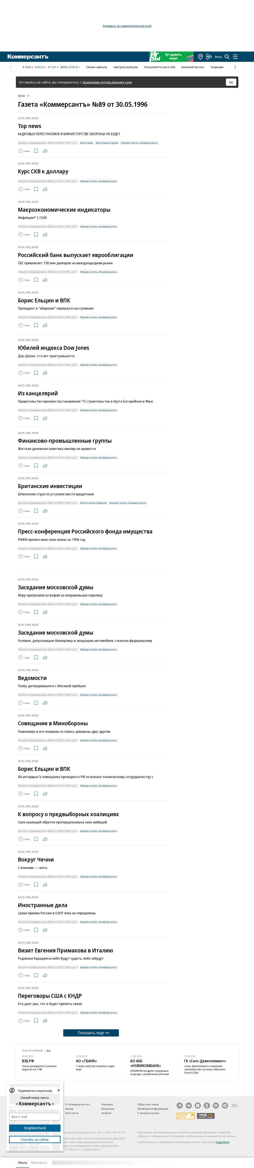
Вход (218, 57)
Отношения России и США (159, 67)
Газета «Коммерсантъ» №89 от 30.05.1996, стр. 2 (49, 410)
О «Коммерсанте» (77, 1104)
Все (48, 1050)
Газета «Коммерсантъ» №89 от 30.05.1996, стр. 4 (49, 922)
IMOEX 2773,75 (69, 67)
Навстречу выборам (126, 67)
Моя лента (39, 1162)
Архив (69, 1108)
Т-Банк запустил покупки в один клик (95, 1067)
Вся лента (217, 1163)
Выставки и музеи (107, 143)
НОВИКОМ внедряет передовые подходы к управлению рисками (149, 1072)
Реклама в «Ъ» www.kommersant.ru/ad (127, 26)
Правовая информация (153, 1108)
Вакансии (107, 1108)
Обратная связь (148, 1104)
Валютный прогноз (192, 67)
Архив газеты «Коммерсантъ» (140, 143)
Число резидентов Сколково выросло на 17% (39, 1067)
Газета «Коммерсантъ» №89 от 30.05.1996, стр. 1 (49, 143)
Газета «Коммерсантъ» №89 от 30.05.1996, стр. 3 (49, 695)
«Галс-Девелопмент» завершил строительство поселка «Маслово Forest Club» (204, 1069)
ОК (231, 82)
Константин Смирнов (94, 503)
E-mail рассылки (148, 1113)
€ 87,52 (39, 67)
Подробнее (222, 1142)
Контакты (72, 1113)
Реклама (107, 1104)
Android (106, 1113)
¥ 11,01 (52, 67)
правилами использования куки (107, 82)
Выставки (87, 143)
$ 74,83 (27, 67)
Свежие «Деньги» (96, 67)
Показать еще (93, 1032)
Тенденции (216, 67)
